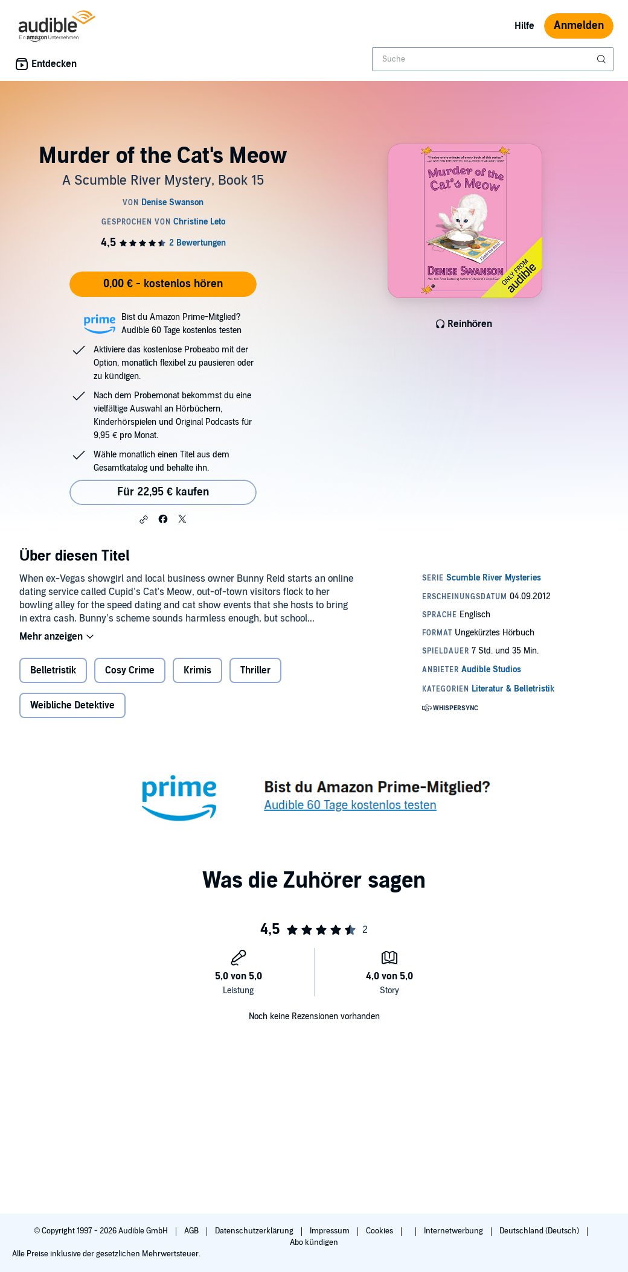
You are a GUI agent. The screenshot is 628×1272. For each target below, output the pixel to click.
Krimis (197, 670)
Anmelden (579, 25)
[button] (144, 519)
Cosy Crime (130, 670)
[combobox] (493, 59)
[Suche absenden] (603, 59)
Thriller (255, 670)
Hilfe (524, 26)
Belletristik (53, 670)
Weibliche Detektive (72, 705)
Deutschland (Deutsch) (540, 1231)
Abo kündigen (314, 1242)
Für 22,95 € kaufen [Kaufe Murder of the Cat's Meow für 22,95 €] (163, 492)
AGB (192, 1231)
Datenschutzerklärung (255, 1231)
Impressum (330, 1231)
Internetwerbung (454, 1231)
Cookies (380, 1231)
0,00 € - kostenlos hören (163, 284)
